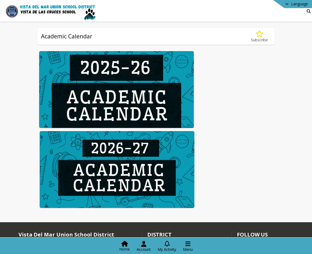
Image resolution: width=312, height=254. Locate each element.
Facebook (248, 226)
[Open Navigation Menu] (188, 246)
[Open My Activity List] (167, 246)
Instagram (249, 234)
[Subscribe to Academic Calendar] (259, 36)
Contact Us (160, 226)
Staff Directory (162, 218)
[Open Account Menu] (144, 246)
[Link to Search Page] (308, 11)
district (159, 210)
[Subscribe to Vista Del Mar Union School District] (248, 218)
